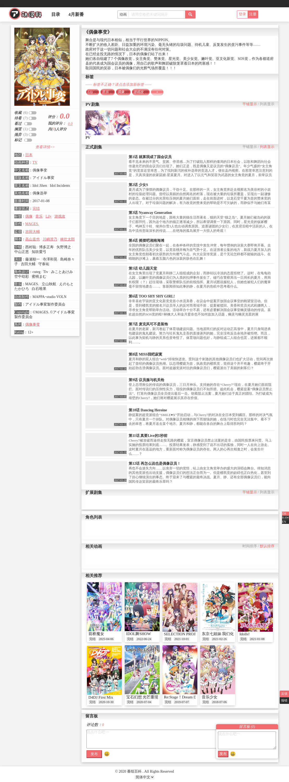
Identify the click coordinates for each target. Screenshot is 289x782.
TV (35, 162)
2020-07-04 (144, 702)
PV (87, 138)
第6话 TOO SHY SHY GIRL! (152, 296)
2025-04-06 (106, 639)
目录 (55, 14)
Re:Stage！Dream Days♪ (184, 697)
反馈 (284, 694)
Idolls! (245, 634)
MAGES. (32, 224)
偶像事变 (32, 324)
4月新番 (76, 14)
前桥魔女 (96, 634)
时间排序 (249, 546)
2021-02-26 (219, 639)
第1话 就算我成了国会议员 (150, 157)
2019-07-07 (181, 702)
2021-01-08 (257, 639)
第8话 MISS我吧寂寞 (145, 354)
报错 (284, 700)
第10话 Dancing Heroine (148, 410)
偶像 (29, 216)
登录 (242, 14)
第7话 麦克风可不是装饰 (148, 324)
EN (284, 522)
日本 (29, 155)
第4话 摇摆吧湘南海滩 (146, 241)
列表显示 (267, 104)
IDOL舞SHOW (138, 634)
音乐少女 (209, 697)
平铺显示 (249, 104)
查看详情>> (45, 147)
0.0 (70, 124)
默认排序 (267, 546)
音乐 (39, 216)
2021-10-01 (181, 639)
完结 (36, 208)
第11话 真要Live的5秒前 (148, 436)
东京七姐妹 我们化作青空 (224, 634)
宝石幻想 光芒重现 (142, 697)
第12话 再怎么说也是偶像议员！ (155, 464)
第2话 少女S (138, 185)
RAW (285, 517)
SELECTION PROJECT (183, 634)
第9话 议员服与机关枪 (146, 380)
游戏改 (59, 216)
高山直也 (32, 239)
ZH (284, 513)
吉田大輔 (32, 232)
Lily (49, 216)
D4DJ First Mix (101, 697)
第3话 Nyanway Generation (150, 213)
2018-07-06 (219, 702)
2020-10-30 (106, 702)
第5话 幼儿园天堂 (143, 268)
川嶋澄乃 (50, 239)
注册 (252, 14)
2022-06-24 (144, 639)
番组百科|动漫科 (28, 15)
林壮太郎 (67, 239)
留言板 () (247, 727)
